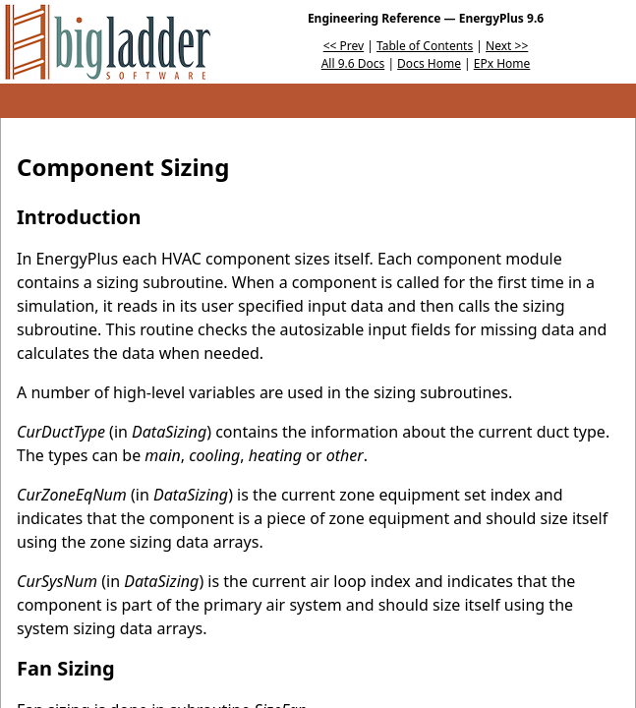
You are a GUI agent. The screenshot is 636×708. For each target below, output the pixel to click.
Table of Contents (424, 45)
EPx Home (502, 63)
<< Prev (343, 45)
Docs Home (429, 63)
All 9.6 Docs (353, 63)
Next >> (507, 45)
